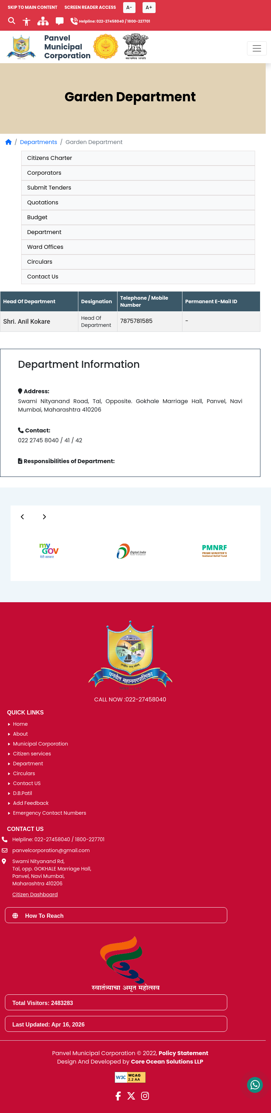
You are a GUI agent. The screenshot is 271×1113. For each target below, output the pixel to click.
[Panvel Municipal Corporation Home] (47, 47)
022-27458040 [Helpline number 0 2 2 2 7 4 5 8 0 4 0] (110, 21)
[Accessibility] (26, 21)
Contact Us (42, 277)
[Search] (12, 21)
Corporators (44, 173)
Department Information (79, 365)
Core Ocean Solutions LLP (167, 1062)
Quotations (42, 202)
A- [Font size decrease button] (129, 7)
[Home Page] (8, 142)
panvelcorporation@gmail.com (51, 850)
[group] (41, 550)
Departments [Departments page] (38, 142)
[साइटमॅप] (43, 23)
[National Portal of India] (136, 47)
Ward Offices (45, 247)
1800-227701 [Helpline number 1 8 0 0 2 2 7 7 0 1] (138, 21)
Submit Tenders (49, 188)
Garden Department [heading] (130, 97)
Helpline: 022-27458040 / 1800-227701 (58, 839)
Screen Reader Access (90, 7)
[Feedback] (60, 22)
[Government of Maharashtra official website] (106, 47)
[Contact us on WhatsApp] (255, 1085)
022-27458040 (145, 699)
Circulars (39, 262)
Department (44, 232)
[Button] (22, 516)
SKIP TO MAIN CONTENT (33, 7)
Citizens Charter (49, 158)
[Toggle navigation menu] (257, 48)
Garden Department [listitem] (94, 142)
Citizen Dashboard (35, 894)
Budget (37, 217)
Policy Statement (183, 1053)
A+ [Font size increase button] (149, 7)
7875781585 (136, 321)
